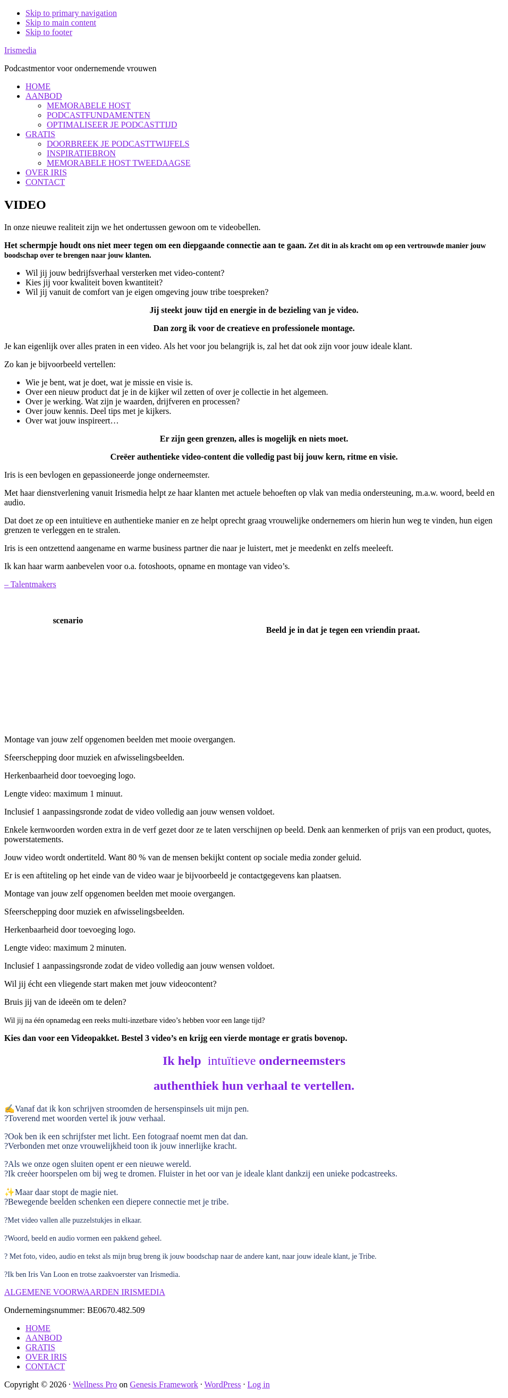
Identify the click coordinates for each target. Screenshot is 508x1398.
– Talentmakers (30, 584)
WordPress (223, 1384)
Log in (258, 1384)
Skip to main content (61, 22)
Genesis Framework (164, 1384)
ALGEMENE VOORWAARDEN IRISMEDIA (84, 1292)
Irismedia (20, 50)
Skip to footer (49, 32)
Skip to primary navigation (71, 13)
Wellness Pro (95, 1384)
